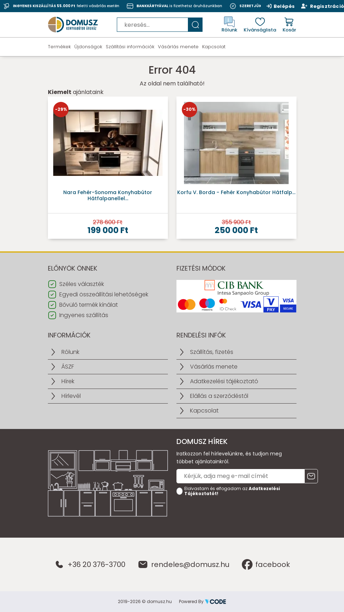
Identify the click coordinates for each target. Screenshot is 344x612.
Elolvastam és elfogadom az (232, 491)
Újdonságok (88, 46)
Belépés (280, 6)
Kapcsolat (213, 46)
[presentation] (231, 512)
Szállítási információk (130, 46)
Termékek (59, 46)
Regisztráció (322, 6)
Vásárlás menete (178, 46)
